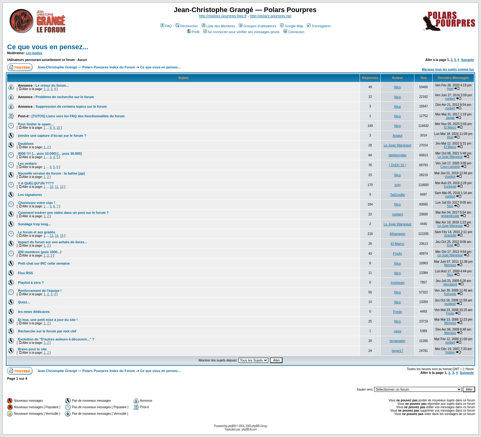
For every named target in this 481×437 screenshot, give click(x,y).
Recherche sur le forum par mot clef (47, 331)
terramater (397, 341)
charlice (450, 176)
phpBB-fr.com (249, 429)
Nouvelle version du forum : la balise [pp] (51, 173)
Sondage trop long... (34, 224)
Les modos (34, 53)
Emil (450, 245)
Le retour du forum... (52, 85)
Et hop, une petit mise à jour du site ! (48, 320)
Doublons (26, 143)
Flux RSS (25, 273)
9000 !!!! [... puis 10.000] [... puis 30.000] (50, 153)
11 (56, 186)
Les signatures (30, 195)
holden (450, 352)
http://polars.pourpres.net (270, 16)
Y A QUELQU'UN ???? (36, 183)
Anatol (397, 135)
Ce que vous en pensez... (47, 47)
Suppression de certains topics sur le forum (71, 106)
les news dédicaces (34, 312)
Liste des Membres (218, 26)
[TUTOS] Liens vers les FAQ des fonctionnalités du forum (78, 116)
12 (61, 186)
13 (51, 235)
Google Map (291, 26)
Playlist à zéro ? (31, 282)
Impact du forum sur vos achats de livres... (52, 242)
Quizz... (24, 302)
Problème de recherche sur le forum (65, 97)
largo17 (397, 351)
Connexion (293, 32)
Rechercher (187, 26)
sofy (397, 185)
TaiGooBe (397, 195)
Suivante (467, 60)
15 (61, 235)
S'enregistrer (319, 26)
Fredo (397, 253)
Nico (397, 87)
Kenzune (450, 294)
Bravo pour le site (32, 349)
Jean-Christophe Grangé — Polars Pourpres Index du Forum (86, 67)
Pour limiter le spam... (35, 124)
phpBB (232, 426)
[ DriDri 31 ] (397, 165)
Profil (193, 32)
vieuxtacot (450, 284)
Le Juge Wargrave (397, 145)
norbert (450, 98)
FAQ (166, 26)
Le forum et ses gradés (36, 232)
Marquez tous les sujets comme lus (448, 69)
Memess (450, 265)
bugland (450, 303)
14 (56, 235)
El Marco (450, 127)
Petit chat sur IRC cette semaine (44, 263)
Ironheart (450, 186)
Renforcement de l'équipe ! (40, 290)
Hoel (450, 88)
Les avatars (27, 163)
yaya (397, 331)
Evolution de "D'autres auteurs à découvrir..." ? (56, 339)
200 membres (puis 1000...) (39, 252)
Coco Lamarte (450, 166)
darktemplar (397, 155)
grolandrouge (450, 216)
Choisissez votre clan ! (36, 203)
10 (58, 127)
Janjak (450, 117)
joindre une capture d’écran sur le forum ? (52, 135)
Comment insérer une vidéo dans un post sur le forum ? (63, 212)
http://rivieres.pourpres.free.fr (223, 16)
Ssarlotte (450, 235)
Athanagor (397, 234)
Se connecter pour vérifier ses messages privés (241, 32)
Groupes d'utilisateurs (257, 26)
